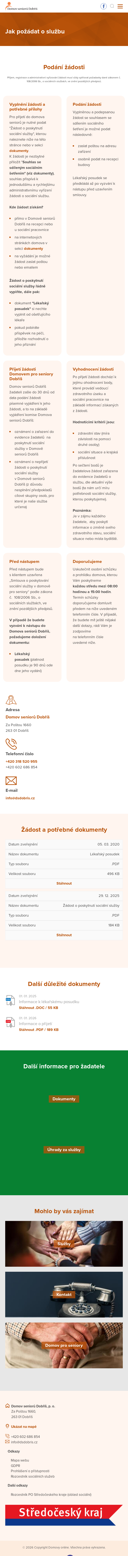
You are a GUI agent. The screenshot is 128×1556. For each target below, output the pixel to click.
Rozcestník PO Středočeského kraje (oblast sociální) (51, 1494)
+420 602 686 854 (25, 1437)
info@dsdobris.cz (20, 798)
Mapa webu (20, 1460)
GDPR (15, 1466)
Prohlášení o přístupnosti (30, 1471)
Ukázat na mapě (23, 1427)
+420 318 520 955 (21, 761)
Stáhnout (64, 883)
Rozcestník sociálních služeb (33, 1476)
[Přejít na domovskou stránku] (21, 6)
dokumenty (18, 150)
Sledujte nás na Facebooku (103, 6)
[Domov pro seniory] (64, 1345)
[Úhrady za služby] (64, 1150)
